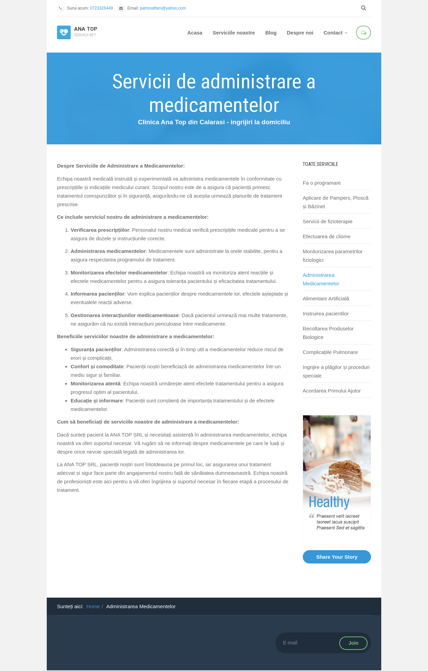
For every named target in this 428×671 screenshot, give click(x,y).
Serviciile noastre (234, 32)
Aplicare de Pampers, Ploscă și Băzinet (336, 202)
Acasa (194, 32)
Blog (270, 32)
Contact (335, 32)
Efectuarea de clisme (327, 236)
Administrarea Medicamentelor (321, 279)
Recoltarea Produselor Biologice (328, 333)
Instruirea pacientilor (326, 313)
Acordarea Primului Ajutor (332, 391)
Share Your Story (336, 557)
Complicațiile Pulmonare (330, 352)
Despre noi (300, 32)
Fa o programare (322, 183)
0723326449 (101, 8)
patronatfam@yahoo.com (163, 8)
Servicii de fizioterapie (328, 221)
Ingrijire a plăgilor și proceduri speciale (336, 371)
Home (93, 606)
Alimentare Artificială (326, 298)
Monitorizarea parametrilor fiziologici (332, 255)
